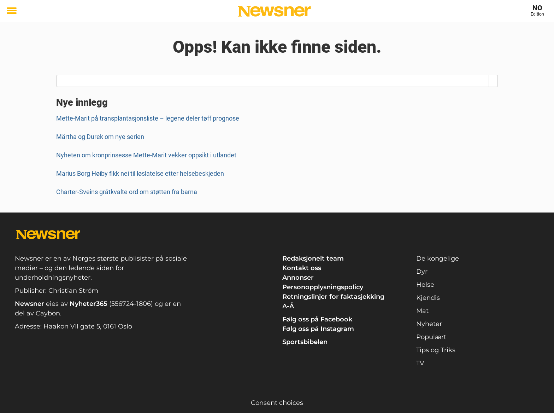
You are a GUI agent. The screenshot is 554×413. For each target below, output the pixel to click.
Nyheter (429, 324)
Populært (431, 337)
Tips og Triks (435, 350)
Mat (422, 311)
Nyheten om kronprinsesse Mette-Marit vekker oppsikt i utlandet (146, 155)
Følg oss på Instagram (318, 329)
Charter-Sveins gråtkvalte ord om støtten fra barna (126, 192)
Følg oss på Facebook (317, 319)
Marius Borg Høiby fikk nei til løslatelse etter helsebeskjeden (140, 173)
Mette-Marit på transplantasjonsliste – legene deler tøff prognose (147, 118)
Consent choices (277, 403)
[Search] (493, 81)
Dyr (422, 271)
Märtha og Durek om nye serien (100, 136)
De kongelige (437, 258)
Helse (425, 285)
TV (420, 363)
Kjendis (428, 298)
